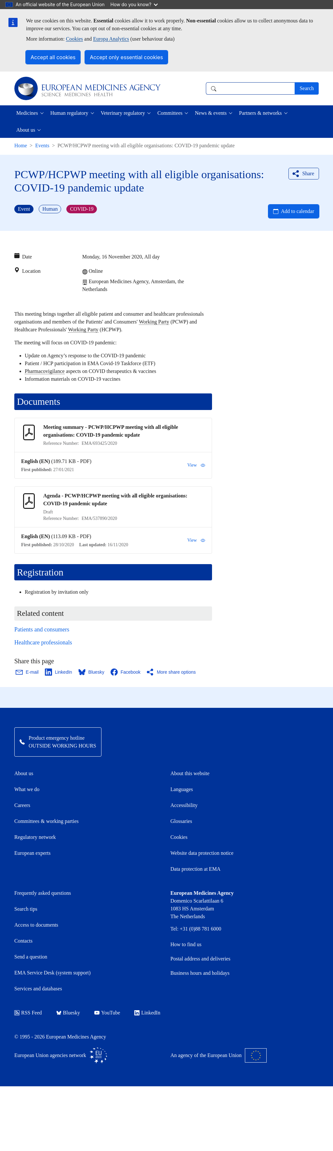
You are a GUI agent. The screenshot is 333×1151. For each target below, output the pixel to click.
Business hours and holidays (200, 973)
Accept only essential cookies (126, 57)
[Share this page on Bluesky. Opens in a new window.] (91, 672)
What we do (26, 789)
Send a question (30, 956)
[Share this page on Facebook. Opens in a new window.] (125, 672)
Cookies (74, 39)
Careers (22, 805)
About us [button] (25, 130)
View (196, 465)
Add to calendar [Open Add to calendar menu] (297, 211)
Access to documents (36, 925)
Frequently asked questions (42, 893)
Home (20, 145)
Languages (181, 789)
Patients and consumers (41, 629)
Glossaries (181, 821)
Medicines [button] (27, 113)
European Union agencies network (60, 1055)
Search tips (25, 909)
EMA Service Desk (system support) (52, 972)
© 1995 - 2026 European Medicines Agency (60, 1036)
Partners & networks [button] (260, 113)
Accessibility (184, 805)
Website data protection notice (201, 853)
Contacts (23, 941)
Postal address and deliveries (200, 958)
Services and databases (38, 988)
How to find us (186, 944)
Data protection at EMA (195, 869)
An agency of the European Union (218, 1055)
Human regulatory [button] (69, 113)
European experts (32, 853)
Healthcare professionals (43, 642)
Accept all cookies (53, 57)
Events (42, 145)
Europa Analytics (111, 39)
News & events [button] (211, 113)
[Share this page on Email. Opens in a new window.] (27, 672)
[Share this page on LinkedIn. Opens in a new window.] (59, 672)
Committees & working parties (46, 821)
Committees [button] (169, 113)
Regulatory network (35, 837)
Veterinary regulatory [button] (123, 113)
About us (23, 773)
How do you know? (134, 4)
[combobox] (250, 88)
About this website (189, 773)
